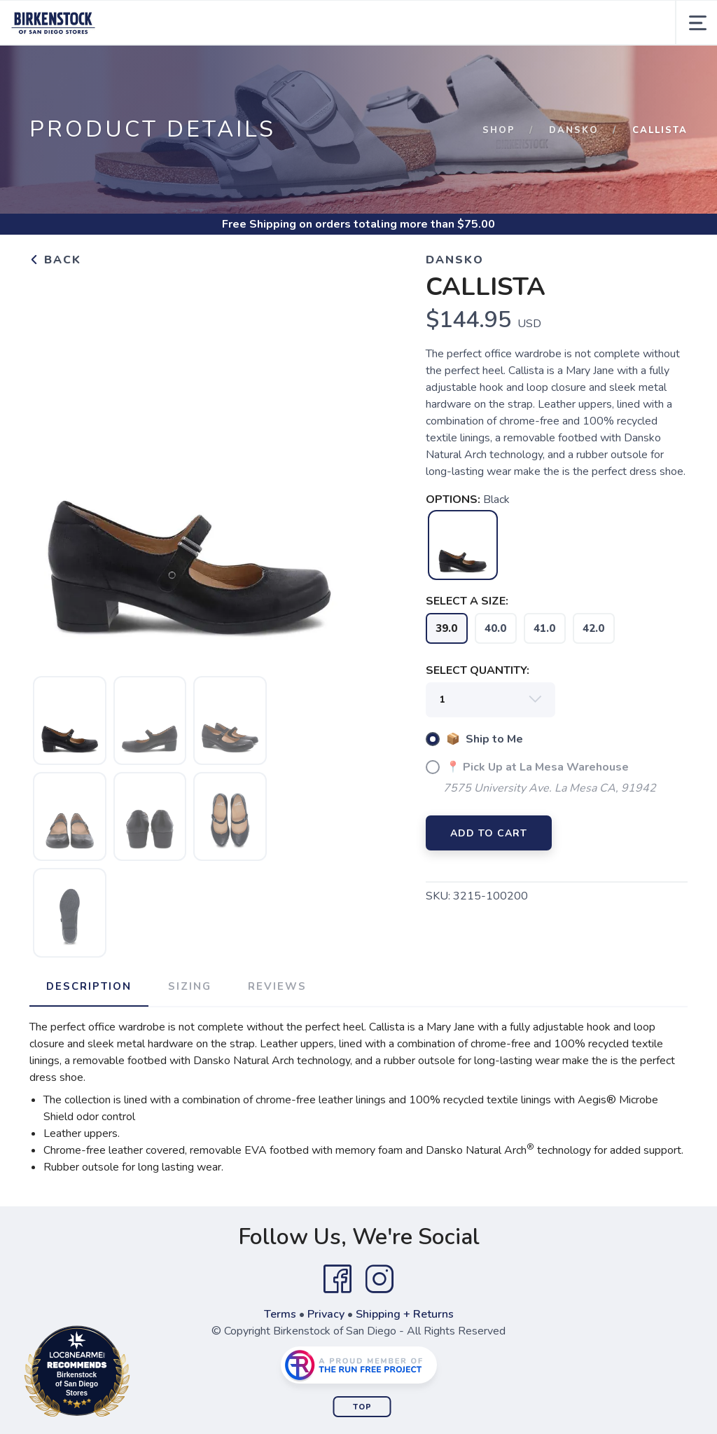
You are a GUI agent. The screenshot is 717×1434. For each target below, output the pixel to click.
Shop (498, 130)
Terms (280, 1314)
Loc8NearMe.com (138, 1373)
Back (55, 260)
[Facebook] (337, 1279)
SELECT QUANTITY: (477, 670)
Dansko (574, 130)
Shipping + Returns (405, 1314)
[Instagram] (379, 1279)
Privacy (325, 1314)
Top (362, 1407)
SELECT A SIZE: (467, 601)
